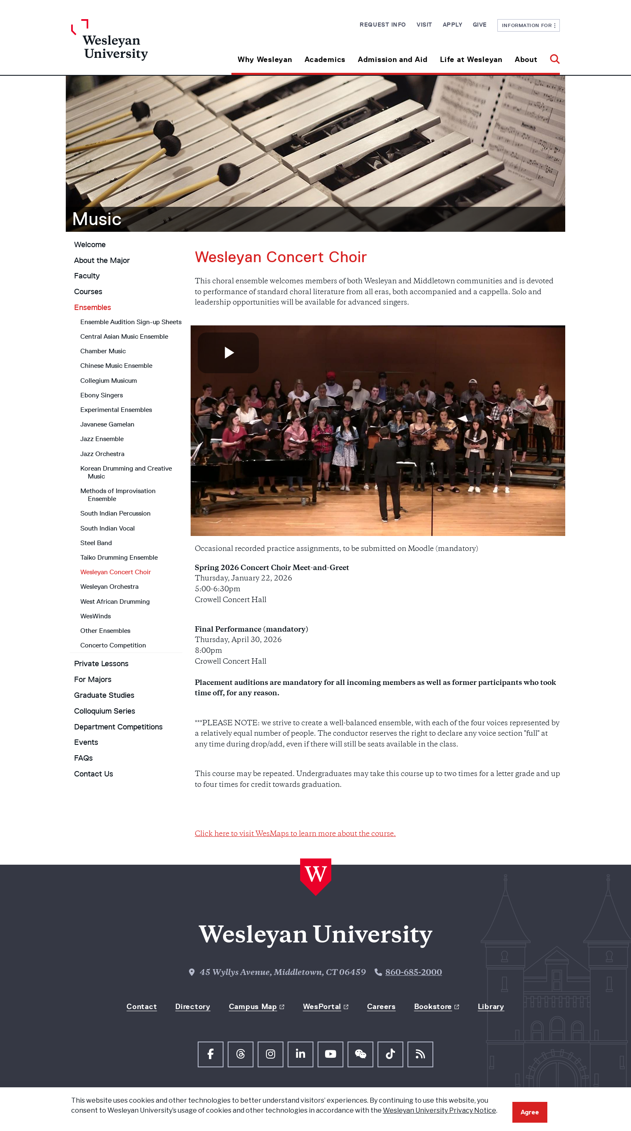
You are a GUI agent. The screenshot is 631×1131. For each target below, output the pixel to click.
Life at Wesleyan (471, 59)
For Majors (93, 679)
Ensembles (92, 307)
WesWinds (95, 616)
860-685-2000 (413, 973)
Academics (325, 59)
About (526, 59)
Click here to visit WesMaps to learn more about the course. (295, 834)
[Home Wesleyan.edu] (132, 47)
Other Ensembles (105, 631)
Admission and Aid (392, 59)
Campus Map (253, 1006)
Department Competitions (118, 727)
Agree (530, 1112)
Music (97, 218)
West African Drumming (115, 601)
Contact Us (93, 774)
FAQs (83, 758)
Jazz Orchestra (102, 454)
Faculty (87, 275)
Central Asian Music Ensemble (124, 336)
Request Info (383, 24)
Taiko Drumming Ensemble (119, 557)
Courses (88, 291)
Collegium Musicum (108, 380)
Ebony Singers (101, 395)
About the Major (102, 260)
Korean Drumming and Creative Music (126, 472)
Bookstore (433, 1006)
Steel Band (96, 543)
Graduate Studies (104, 695)
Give (480, 24)
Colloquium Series (104, 711)
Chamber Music (103, 351)
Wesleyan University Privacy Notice (439, 1110)
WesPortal (322, 1006)
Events (86, 742)
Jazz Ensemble (102, 439)
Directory (192, 1006)
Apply (452, 24)
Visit (424, 24)
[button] (552, 56)
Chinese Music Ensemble (116, 366)
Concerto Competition (113, 645)
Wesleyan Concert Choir (115, 572)
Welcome (90, 244)
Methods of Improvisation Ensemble (118, 495)
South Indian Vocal (107, 528)
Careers (381, 1006)
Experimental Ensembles (116, 410)
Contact (142, 1006)
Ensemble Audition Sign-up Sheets (130, 322)
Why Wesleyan (265, 59)
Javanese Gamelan (107, 424)
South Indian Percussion (115, 513)
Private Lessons (101, 663)
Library (491, 1006)
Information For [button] (529, 25)
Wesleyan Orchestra (109, 586)
